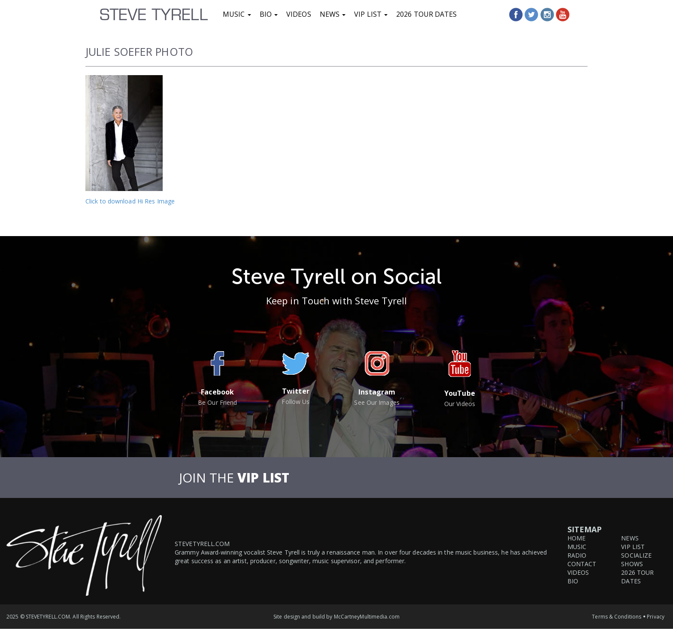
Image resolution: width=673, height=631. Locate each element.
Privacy (655, 616)
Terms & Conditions (616, 616)
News (333, 14)
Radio (577, 555)
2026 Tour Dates (426, 14)
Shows (632, 564)
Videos (298, 14)
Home (576, 538)
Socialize (636, 555)
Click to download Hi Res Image (130, 201)
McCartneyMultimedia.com (367, 616)
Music (237, 14)
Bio (269, 14)
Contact (582, 564)
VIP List (371, 14)
